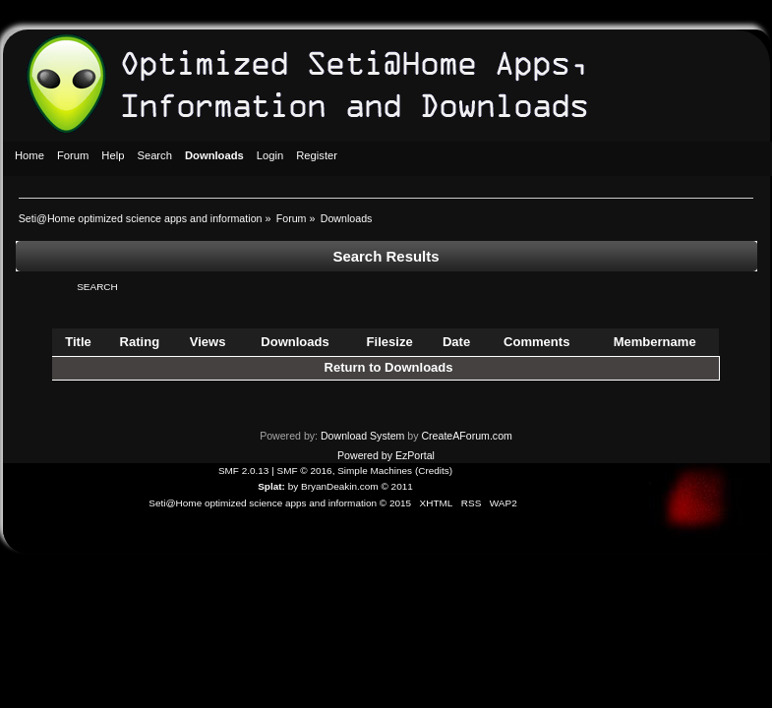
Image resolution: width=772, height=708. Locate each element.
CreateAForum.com (466, 436)
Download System (362, 436)
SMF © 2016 (304, 470)
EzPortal (415, 455)
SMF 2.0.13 (243, 470)
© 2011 (396, 486)
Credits (433, 470)
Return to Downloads (389, 367)
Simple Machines (374, 470)
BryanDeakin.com (340, 486)
